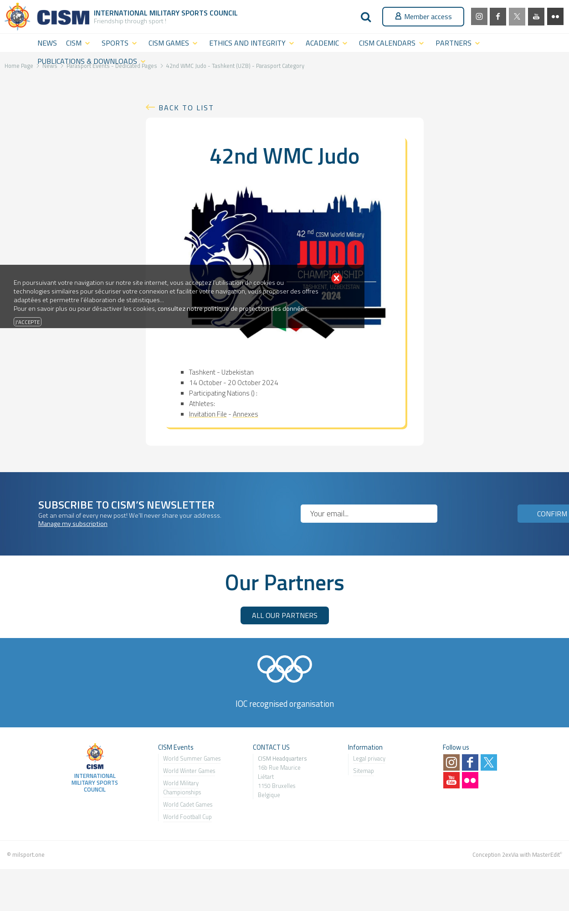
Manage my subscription (73, 524)
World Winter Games (189, 770)
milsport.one (28, 854)
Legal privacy (369, 758)
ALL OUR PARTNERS (285, 615)
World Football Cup (187, 816)
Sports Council (209, 12)
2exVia (510, 854)
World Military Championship (181, 787)
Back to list (186, 107)
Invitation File (208, 414)
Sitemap (363, 770)
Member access (423, 16)
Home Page (19, 65)
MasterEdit (546, 854)
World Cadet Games (187, 804)
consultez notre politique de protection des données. (233, 309)
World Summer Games (191, 758)
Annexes (245, 414)
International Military (137, 12)
